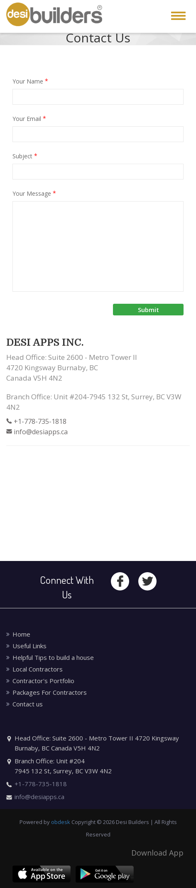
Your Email (29, 118)
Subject (24, 156)
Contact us (27, 704)
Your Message (34, 193)
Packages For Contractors (49, 692)
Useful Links (29, 646)
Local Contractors (37, 669)
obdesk (60, 822)
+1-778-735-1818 (40, 421)
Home (21, 634)
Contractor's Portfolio (43, 680)
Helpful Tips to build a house (53, 657)
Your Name (30, 81)
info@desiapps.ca (41, 431)
